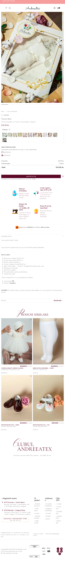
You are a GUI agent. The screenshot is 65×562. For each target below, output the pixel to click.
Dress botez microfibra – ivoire (43, 368)
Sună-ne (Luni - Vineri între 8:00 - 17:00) (15, 518)
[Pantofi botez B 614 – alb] (48, 398)
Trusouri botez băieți (12, 111)
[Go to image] (4, 104)
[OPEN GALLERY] (31, 57)
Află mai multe (45, 227)
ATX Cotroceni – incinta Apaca (14, 502)
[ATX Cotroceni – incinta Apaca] (2, 502)
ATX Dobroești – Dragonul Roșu (14, 510)
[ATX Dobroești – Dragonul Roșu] (2, 510)
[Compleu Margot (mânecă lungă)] (16, 341)
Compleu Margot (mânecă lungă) (12, 368)
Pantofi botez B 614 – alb (41, 425)
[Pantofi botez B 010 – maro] (16, 398)
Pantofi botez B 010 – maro (10, 425)
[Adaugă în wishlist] (63, 176)
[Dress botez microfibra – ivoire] (48, 341)
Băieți (2, 111)
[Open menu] (6, 8)
